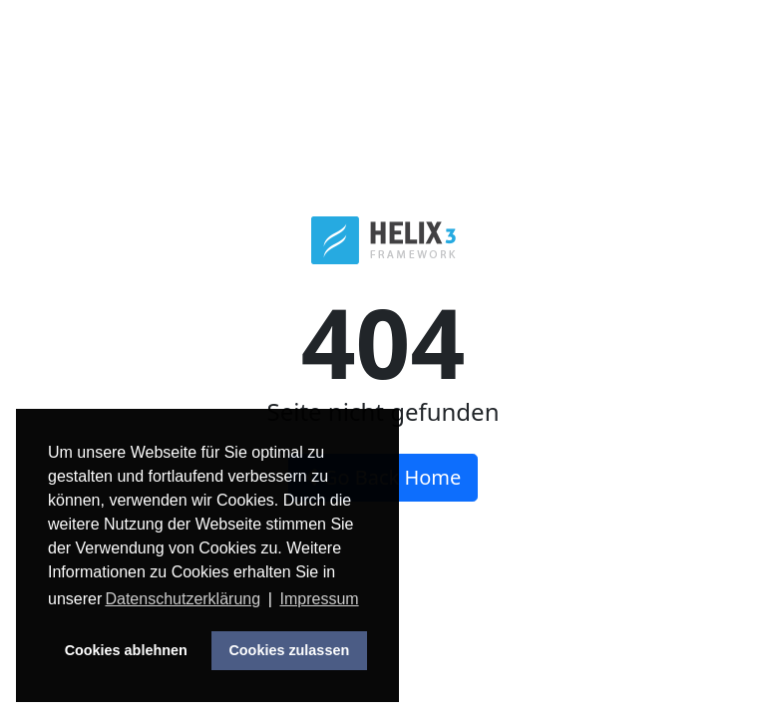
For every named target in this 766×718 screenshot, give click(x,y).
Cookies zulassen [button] (288, 650)
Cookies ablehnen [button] (126, 650)
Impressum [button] (319, 598)
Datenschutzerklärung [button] (182, 598)
